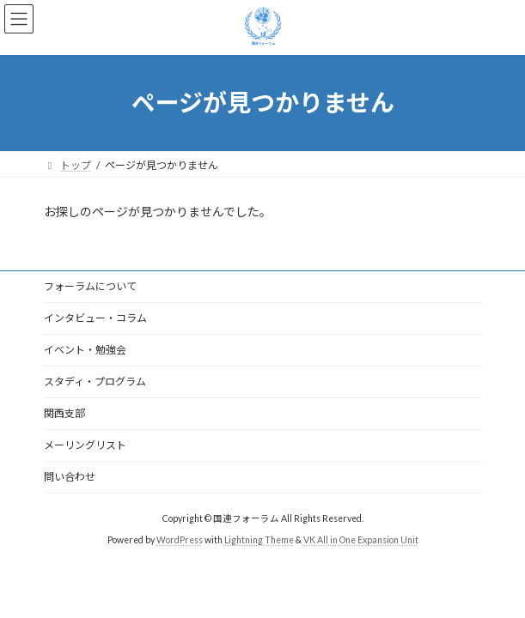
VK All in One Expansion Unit (360, 540)
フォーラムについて (90, 286)
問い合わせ (69, 476)
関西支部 (64, 413)
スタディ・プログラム (95, 381)
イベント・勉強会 (85, 349)
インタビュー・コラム (95, 318)
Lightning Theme (259, 540)
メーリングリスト (85, 445)
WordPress (179, 540)
